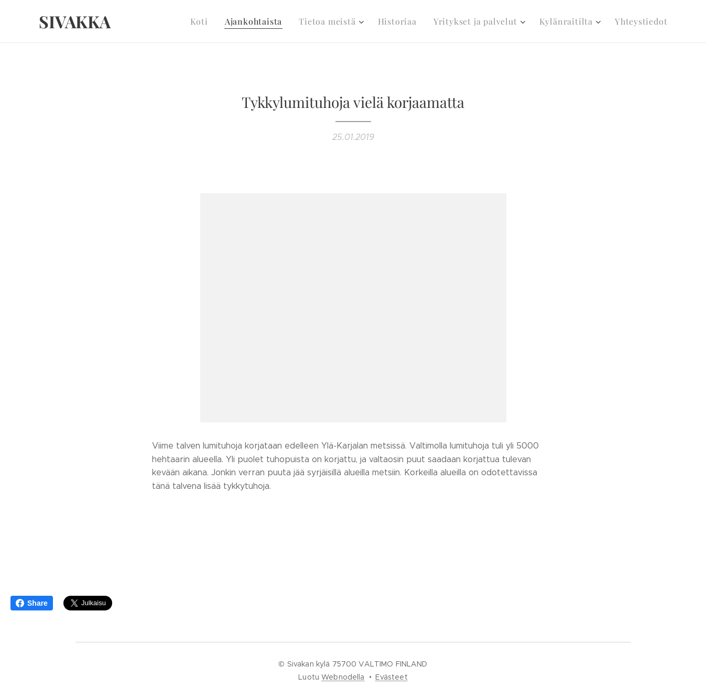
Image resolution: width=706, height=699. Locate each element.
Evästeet (391, 677)
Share (32, 603)
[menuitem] (219, 21)
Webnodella (342, 677)
